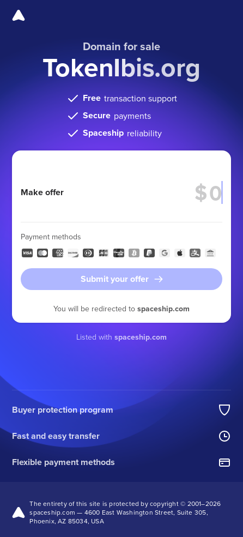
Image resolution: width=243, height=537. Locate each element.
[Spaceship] (18, 15)
